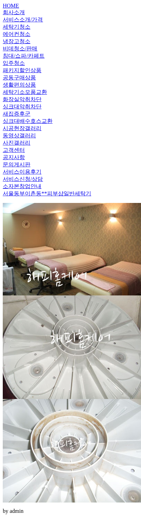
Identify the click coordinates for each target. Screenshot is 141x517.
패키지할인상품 (22, 70)
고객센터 (14, 150)
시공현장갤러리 (22, 128)
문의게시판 (16, 164)
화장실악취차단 (22, 99)
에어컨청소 (16, 34)
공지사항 (14, 157)
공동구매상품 (19, 77)
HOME (11, 6)
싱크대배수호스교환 (28, 121)
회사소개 (14, 12)
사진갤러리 (16, 143)
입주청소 (14, 63)
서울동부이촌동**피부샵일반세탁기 (47, 193)
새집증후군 (16, 114)
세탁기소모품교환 (25, 92)
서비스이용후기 (22, 172)
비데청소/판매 (20, 48)
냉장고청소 (16, 41)
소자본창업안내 (22, 186)
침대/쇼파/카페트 (24, 56)
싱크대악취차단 (22, 106)
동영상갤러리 (19, 135)
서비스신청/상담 (23, 179)
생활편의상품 (19, 85)
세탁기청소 (16, 27)
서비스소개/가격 (23, 19)
